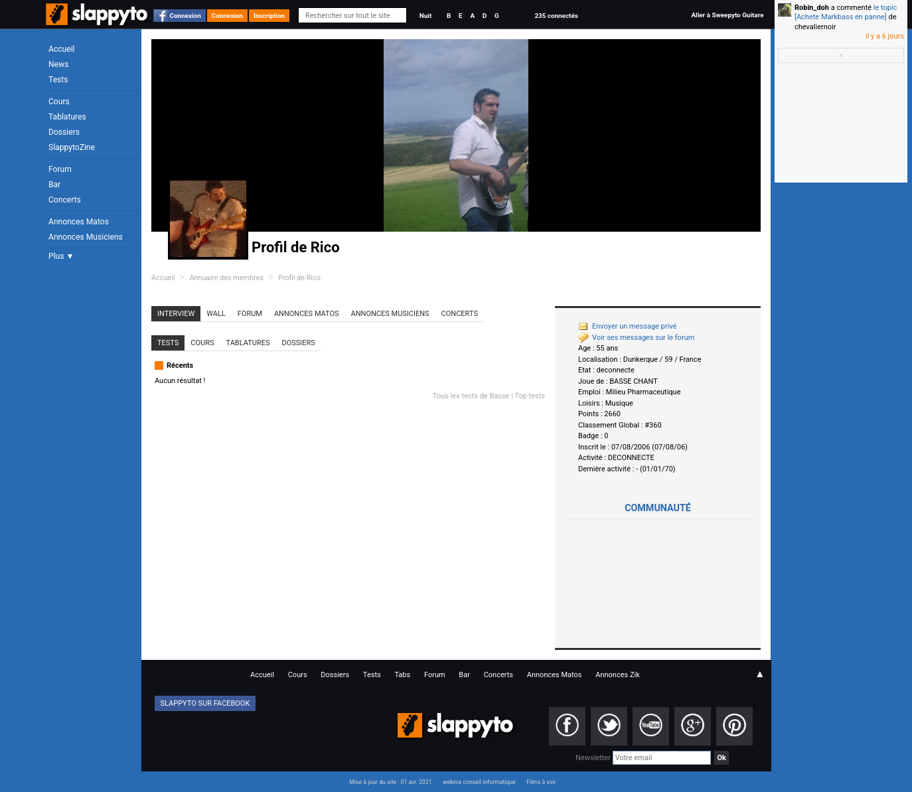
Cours (59, 101)
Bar (54, 184)
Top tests (529, 396)
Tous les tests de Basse (471, 396)
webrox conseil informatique (479, 782)
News (58, 64)
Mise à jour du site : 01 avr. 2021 (390, 782)
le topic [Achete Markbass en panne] (846, 12)
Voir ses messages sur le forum (636, 337)
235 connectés (555, 15)
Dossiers (64, 132)
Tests (58, 79)
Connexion (185, 15)
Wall (216, 313)
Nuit (425, 15)
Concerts (64, 199)
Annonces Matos (78, 221)
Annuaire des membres (226, 278)
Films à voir (541, 782)
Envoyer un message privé (627, 326)
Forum (60, 169)
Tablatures (67, 116)
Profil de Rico (299, 278)
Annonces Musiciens (85, 237)
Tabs (402, 675)
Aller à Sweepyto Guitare (727, 15)
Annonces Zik (617, 675)
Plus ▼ (61, 256)
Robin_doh (812, 7)
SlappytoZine (71, 147)
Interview (175, 313)
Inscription (269, 15)
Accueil (61, 49)
